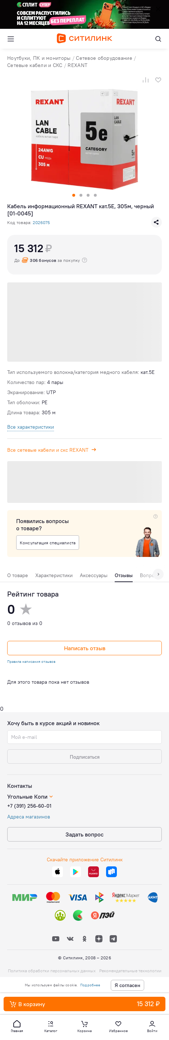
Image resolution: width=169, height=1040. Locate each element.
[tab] (17, 577)
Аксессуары (94, 575)
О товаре (17, 575)
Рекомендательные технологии (130, 970)
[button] (17, 1026)
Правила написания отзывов (31, 661)
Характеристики (54, 575)
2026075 (41, 222)
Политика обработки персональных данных (52, 970)
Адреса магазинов (28, 816)
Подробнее (90, 985)
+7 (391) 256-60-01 (29, 806)
